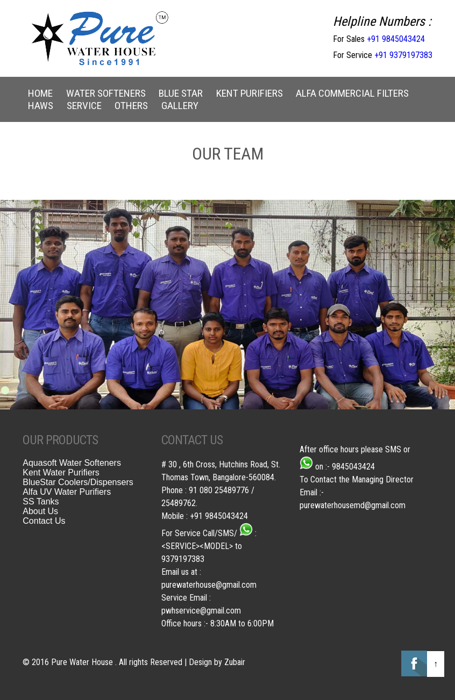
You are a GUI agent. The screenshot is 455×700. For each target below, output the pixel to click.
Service (84, 105)
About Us (40, 511)
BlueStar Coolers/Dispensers (78, 482)
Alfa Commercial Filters (352, 93)
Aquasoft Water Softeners (72, 462)
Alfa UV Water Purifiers (67, 491)
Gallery (179, 105)
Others (131, 105)
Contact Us (44, 520)
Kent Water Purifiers (61, 472)
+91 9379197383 (403, 55)
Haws (40, 105)
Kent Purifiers (249, 93)
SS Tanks (41, 501)
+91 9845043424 (396, 39)
